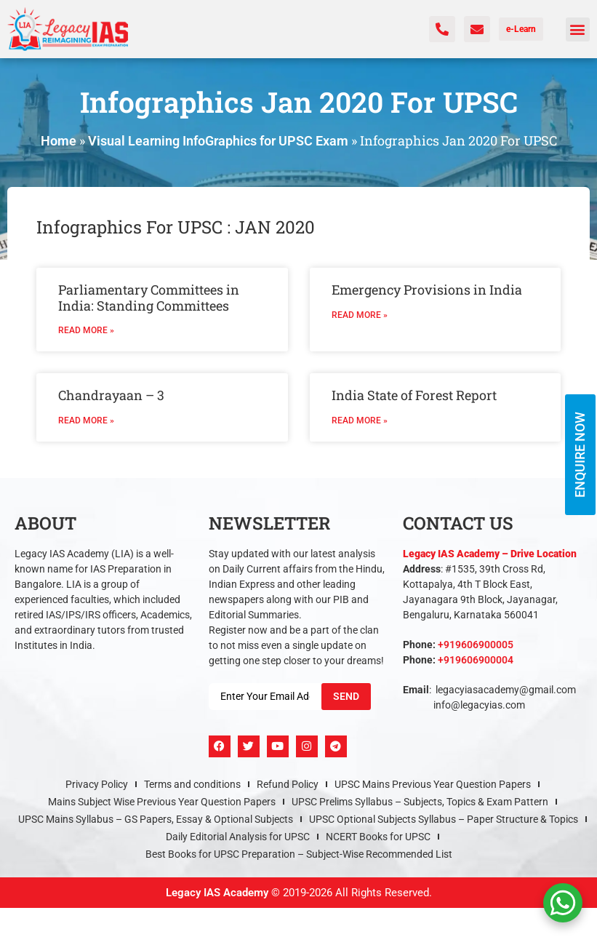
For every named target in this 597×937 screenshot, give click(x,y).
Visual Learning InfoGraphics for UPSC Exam (218, 140)
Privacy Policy (96, 784)
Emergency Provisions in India (427, 289)
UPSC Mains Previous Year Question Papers (432, 784)
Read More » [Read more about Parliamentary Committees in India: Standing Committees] (86, 330)
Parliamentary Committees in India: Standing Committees (148, 297)
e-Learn (521, 29)
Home (58, 140)
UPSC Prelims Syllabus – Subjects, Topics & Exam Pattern (420, 802)
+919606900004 (475, 660)
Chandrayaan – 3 (111, 395)
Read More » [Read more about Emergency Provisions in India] (360, 315)
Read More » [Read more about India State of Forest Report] (360, 420)
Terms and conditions (192, 784)
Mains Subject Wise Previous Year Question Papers (162, 802)
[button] (578, 29)
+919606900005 (475, 644)
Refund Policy (287, 784)
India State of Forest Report (414, 395)
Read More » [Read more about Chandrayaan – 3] (86, 420)
